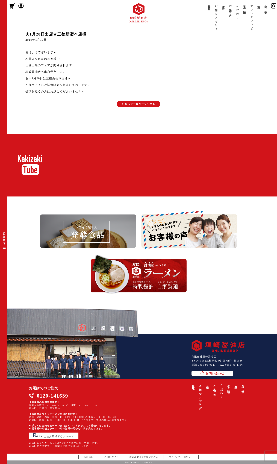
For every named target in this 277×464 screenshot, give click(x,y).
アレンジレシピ (251, 16)
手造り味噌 (244, 6)
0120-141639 (52, 396)
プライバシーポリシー (181, 457)
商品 (258, 5)
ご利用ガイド (111, 457)
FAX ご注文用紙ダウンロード (53, 435)
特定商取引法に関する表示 (143, 457)
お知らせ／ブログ (216, 16)
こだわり (237, 10)
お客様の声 (230, 8)
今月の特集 (265, 6)
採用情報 (209, 5)
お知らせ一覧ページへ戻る (138, 104)
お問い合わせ (212, 373)
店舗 (223, 5)
